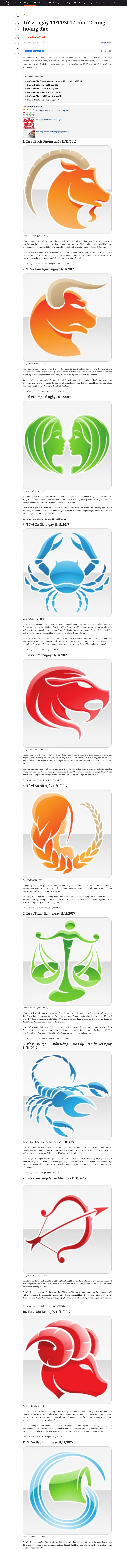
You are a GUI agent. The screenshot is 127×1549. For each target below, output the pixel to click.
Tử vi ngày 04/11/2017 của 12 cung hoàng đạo (52, 111)
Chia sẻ (28, 51)
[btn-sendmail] (109, 51)
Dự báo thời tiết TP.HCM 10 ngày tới (43, 88)
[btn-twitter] (105, 51)
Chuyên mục (30, 3)
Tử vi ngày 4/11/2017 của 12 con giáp (49, 120)
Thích (37, 51)
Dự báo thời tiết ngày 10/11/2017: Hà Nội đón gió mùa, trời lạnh (54, 81)
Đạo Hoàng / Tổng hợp (38, 37)
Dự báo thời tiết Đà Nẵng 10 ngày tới (43, 100)
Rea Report (57, 3)
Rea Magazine (69, 3)
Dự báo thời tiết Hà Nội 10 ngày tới (42, 85)
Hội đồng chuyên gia (86, 3)
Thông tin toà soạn (102, 3)
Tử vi (25, 15)
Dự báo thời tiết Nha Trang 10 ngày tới (44, 92)
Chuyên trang (44, 3)
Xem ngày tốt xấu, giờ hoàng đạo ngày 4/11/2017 (53, 132)
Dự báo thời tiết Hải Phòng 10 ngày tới (44, 96)
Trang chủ (18, 3)
